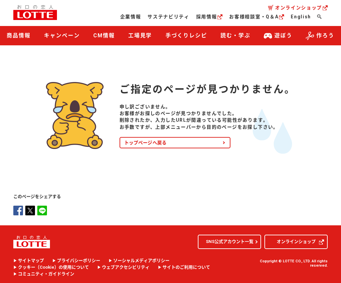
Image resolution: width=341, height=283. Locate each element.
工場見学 (140, 35)
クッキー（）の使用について (53, 267)
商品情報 (19, 35)
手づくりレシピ (186, 35)
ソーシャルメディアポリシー (141, 260)
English (301, 16)
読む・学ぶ (235, 35)
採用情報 (209, 16)
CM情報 (104, 35)
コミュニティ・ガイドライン (46, 274)
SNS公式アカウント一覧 (229, 241)
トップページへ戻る (145, 142)
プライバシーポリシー (78, 260)
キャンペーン (62, 35)
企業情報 (130, 16)
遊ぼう (278, 36)
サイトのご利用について (186, 267)
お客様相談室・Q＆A (256, 16)
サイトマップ (31, 260)
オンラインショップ (301, 7)
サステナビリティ (168, 16)
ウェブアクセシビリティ (126, 267)
